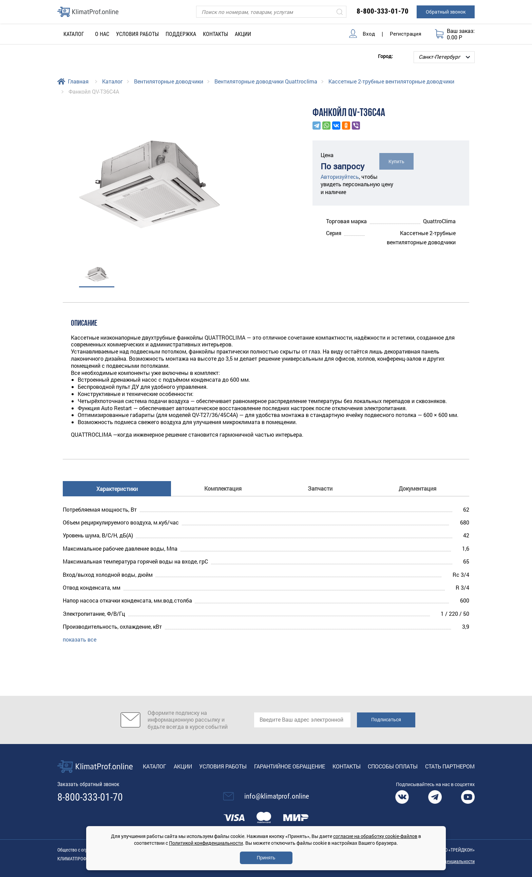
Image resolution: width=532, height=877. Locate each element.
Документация (417, 488)
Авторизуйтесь (340, 176)
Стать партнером (450, 766)
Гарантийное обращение (289, 766)
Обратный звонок (446, 11)
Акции (243, 34)
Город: (385, 56)
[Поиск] (271, 12)
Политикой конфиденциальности (206, 843)
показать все (79, 639)
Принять (266, 857)
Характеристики (117, 488)
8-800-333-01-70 (382, 11)
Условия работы (137, 34)
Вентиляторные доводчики (168, 81)
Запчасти (320, 488)
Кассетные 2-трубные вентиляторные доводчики (391, 81)
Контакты (215, 34)
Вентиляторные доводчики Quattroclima (265, 81)
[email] (302, 719)
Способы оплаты (393, 766)
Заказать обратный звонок (88, 784)
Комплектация (223, 488)
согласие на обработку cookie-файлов (375, 836)
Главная (78, 81)
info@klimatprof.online (276, 796)
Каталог (112, 81)
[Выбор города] (444, 57)
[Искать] (339, 12)
